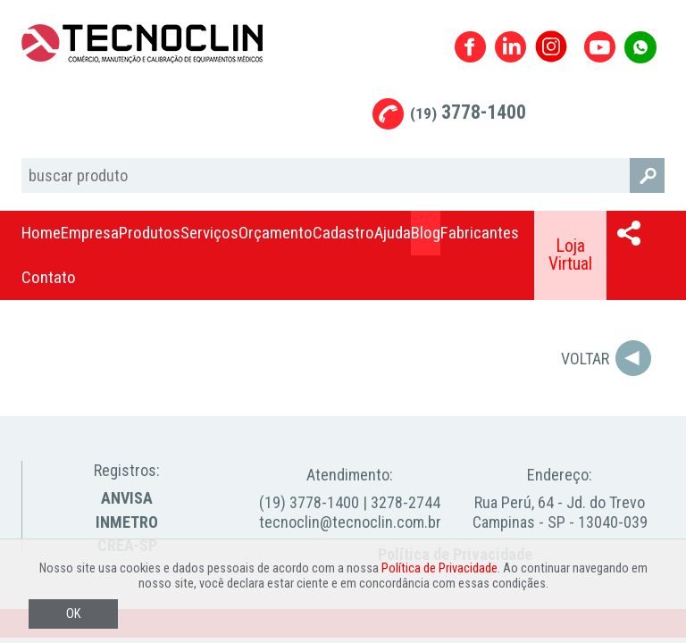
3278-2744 (405, 502)
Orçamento (275, 232)
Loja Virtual (570, 255)
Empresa (90, 232)
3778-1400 (468, 112)
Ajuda (392, 232)
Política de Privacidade (439, 568)
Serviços (209, 232)
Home (41, 232)
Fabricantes (479, 232)
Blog (425, 232)
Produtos (149, 232)
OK (73, 614)
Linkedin (510, 47)
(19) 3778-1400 (309, 502)
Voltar (585, 358)
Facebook (470, 47)
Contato (48, 277)
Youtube (599, 47)
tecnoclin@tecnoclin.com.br (350, 522)
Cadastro (343, 232)
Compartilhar (629, 233)
